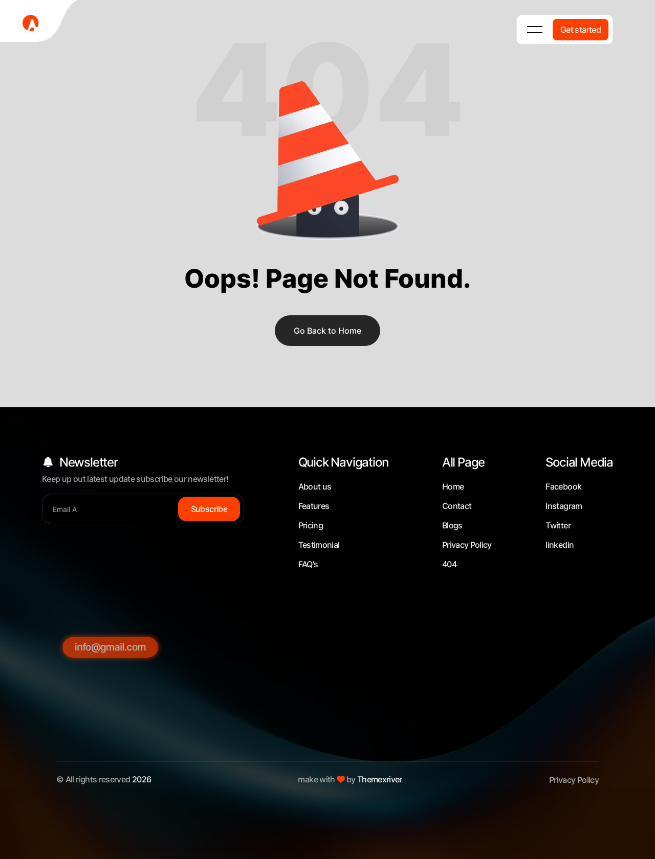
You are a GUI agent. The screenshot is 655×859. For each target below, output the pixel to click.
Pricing (310, 525)
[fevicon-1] (41, 22)
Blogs (452, 525)
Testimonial (319, 545)
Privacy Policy (467, 545)
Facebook (563, 486)
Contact (457, 506)
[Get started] (580, 29)
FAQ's (308, 564)
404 (449, 564)
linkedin (559, 545)
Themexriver (379, 779)
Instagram (563, 506)
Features (314, 506)
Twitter (558, 525)
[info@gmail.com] (110, 749)
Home (453, 486)
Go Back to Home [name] (327, 331)
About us (315, 486)
